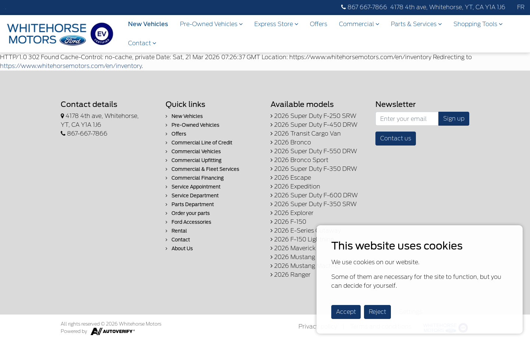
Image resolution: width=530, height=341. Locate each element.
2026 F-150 (288, 221)
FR (520, 7)
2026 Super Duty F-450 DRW (314, 124)
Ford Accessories (188, 222)
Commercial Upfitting (194, 160)
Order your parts (188, 213)
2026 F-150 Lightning (302, 239)
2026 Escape (291, 177)
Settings (410, 311)
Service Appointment (193, 187)
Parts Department (190, 204)
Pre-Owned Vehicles (211, 24)
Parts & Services (416, 24)
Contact (142, 43)
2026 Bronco (291, 142)
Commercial (359, 24)
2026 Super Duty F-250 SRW (313, 115)
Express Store (276, 24)
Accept (346, 311)
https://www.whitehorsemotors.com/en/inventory (71, 65)
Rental (176, 231)
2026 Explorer (292, 212)
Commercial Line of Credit (199, 143)
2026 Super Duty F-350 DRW (314, 168)
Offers (318, 24)
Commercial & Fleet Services (202, 169)
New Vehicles (148, 24)
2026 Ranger (291, 274)
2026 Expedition (295, 186)
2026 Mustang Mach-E (305, 265)
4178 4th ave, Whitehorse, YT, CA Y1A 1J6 (447, 7)
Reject (377, 311)
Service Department (192, 195)
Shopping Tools (477, 24)
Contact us (395, 138)
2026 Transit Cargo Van (306, 133)
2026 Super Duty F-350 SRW (314, 204)
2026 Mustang (293, 257)
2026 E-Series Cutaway (306, 230)
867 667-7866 (364, 7)
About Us (179, 248)
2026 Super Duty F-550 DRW (314, 151)
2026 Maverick (293, 248)
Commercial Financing (195, 178)
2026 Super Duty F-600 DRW (314, 195)
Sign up (453, 118)
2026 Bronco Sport (299, 160)
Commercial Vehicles (193, 151)
